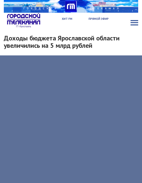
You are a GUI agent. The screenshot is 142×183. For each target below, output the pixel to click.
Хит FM (67, 19)
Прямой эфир (99, 19)
